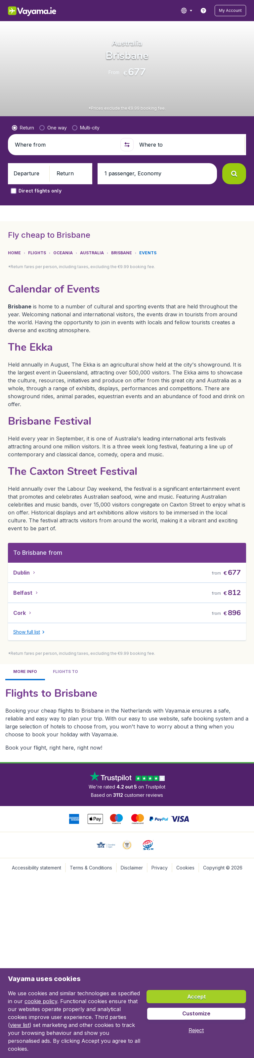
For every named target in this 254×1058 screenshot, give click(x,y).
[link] (210, 10)
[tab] (26, 268)
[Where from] (65, 184)
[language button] (193, 10)
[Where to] (189, 184)
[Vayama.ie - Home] (36, 10)
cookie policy (40, 1001)
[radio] (23, 166)
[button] (234, 10)
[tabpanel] (127, 532)
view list (19, 1025)
